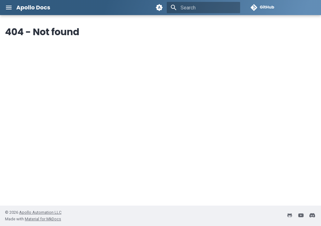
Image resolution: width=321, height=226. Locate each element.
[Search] (203, 7)
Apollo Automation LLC (40, 212)
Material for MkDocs (43, 219)
